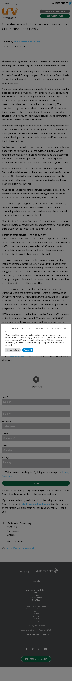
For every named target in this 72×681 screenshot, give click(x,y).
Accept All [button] (28, 350)
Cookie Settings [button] (12, 350)
